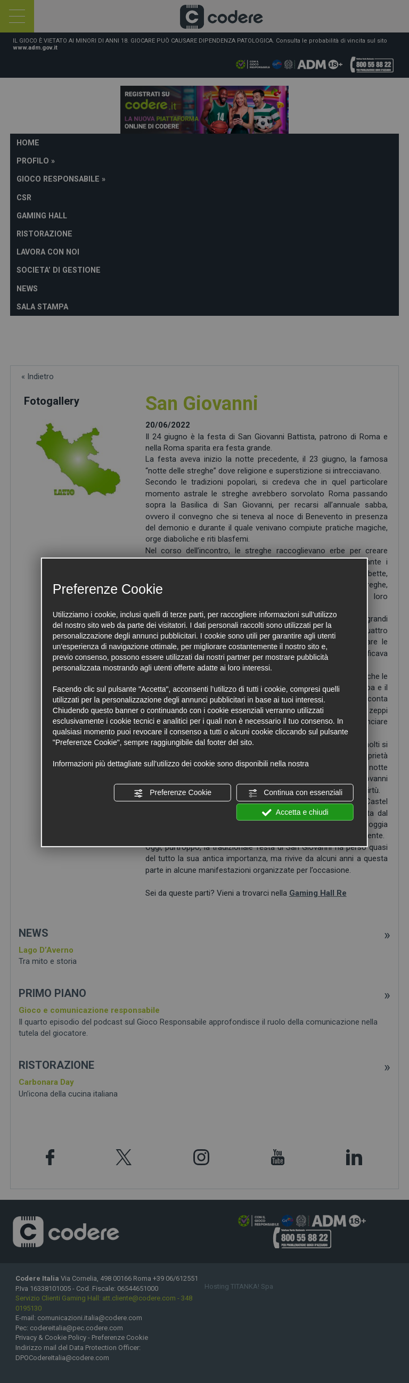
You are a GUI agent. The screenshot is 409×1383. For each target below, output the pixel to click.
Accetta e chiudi (295, 812)
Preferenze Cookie (172, 793)
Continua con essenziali (295, 793)
